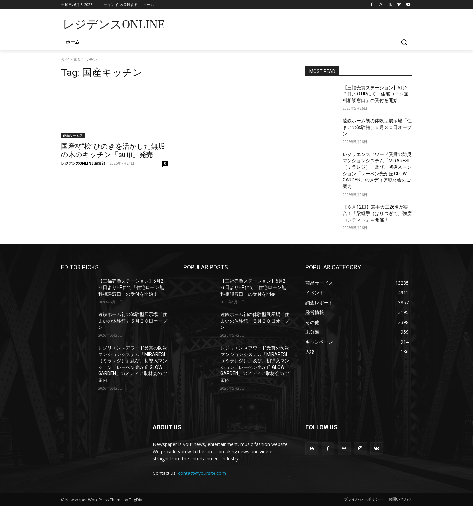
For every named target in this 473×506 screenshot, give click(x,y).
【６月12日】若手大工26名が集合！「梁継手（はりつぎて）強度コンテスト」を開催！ (377, 213)
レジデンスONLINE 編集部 (83, 163)
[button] (404, 42)
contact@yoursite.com (202, 473)
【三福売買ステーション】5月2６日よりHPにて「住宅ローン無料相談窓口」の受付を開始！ (375, 94)
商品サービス (73, 135)
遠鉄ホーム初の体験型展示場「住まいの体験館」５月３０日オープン (377, 127)
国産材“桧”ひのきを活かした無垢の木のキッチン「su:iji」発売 (113, 150)
